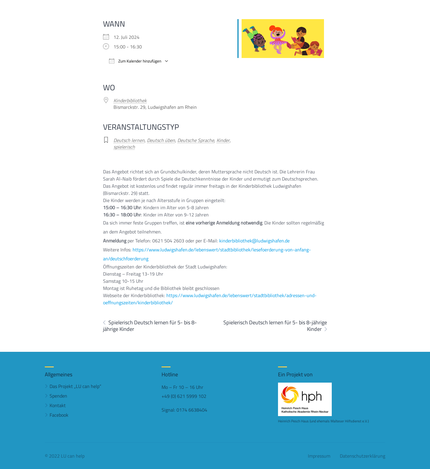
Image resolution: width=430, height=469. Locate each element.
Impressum (319, 455)
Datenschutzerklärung (362, 455)
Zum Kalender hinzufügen (135, 61)
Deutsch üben (161, 140)
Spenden (58, 395)
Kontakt (58, 405)
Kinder (223, 140)
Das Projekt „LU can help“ (75, 386)
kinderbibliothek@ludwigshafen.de (254, 240)
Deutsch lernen (129, 140)
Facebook (59, 414)
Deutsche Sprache (195, 140)
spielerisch (124, 146)
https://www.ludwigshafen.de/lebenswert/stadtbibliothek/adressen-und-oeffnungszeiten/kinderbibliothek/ (210, 299)
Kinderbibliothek (130, 100)
